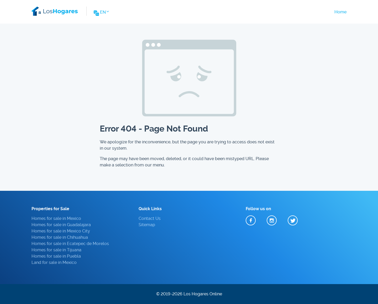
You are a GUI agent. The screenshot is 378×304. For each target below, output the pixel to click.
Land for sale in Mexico (54, 262)
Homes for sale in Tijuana (56, 249)
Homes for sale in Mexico (56, 218)
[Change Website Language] (101, 13)
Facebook (251, 220)
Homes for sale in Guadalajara (61, 224)
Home (340, 11)
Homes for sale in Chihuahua (60, 237)
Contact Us (150, 218)
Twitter (293, 220)
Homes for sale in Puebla (56, 256)
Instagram (272, 220)
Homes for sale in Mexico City (61, 231)
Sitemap (147, 224)
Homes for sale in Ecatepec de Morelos (70, 243)
